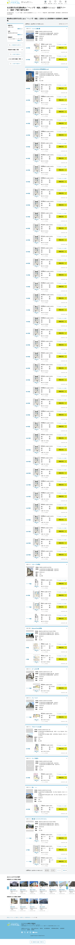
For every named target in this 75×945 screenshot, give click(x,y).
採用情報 (32, 929)
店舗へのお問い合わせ (34, 928)
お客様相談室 (62, 928)
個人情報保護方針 (47, 928)
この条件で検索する (16, 54)
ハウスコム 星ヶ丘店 (45, 52)
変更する (19, 28)
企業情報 (28, 929)
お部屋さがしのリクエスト (25, 928)
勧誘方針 (41, 928)
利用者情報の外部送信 (55, 928)
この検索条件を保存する (16, 45)
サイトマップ (23, 929)
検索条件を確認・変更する (38, 942)
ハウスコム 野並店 (44, 92)
